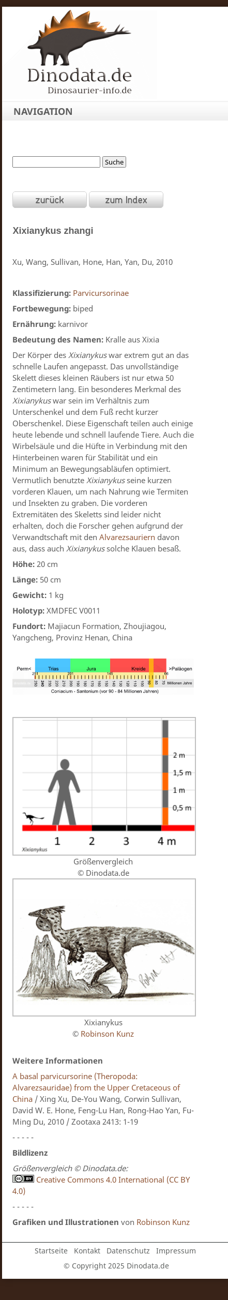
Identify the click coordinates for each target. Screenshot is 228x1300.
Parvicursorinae (101, 293)
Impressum (176, 1251)
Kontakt (87, 1251)
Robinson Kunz (107, 1033)
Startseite (51, 1251)
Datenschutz (128, 1251)
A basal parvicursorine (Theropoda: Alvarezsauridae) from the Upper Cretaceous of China (96, 1087)
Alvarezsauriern (127, 537)
